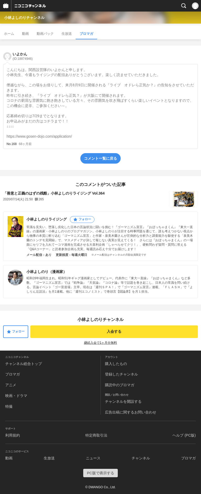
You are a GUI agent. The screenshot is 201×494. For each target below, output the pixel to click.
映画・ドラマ (16, 396)
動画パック (45, 34)
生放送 (67, 34)
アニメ (10, 385)
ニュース (93, 458)
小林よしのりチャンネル (24, 17)
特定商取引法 (96, 435)
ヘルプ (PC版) (184, 435)
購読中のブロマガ (119, 385)
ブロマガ (86, 34)
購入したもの (116, 364)
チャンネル (141, 458)
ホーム (9, 34)
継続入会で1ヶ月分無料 (100, 343)
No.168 (12, 144)
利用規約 (12, 435)
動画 (25, 34)
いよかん (23, 56)
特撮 (9, 406)
